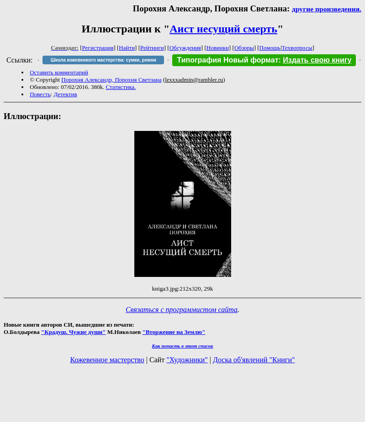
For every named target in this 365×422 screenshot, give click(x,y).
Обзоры (244, 47)
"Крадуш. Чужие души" (73, 331)
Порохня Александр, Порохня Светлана (111, 79)
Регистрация (98, 47)
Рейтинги (152, 47)
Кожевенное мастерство (107, 360)
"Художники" (186, 360)
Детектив (65, 94)
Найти (127, 47)
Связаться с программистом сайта (182, 309)
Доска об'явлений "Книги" (254, 360)
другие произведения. (326, 9)
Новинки (217, 47)
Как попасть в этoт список (182, 346)
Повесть (40, 94)
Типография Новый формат (227, 60)
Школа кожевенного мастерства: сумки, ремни (103, 60)
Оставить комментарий (59, 72)
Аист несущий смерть (223, 29)
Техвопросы (297, 47)
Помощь (269, 47)
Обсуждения (185, 47)
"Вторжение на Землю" (173, 331)
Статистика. (121, 86)
